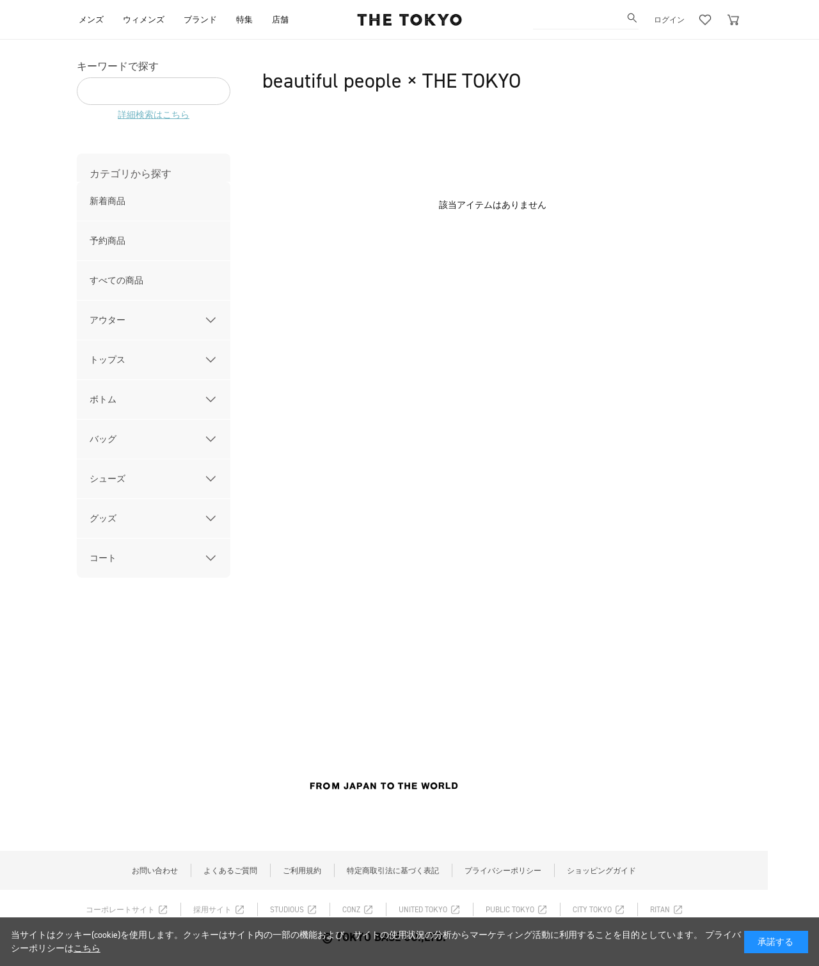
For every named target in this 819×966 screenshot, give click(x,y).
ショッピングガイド (601, 871)
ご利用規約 (302, 871)
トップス (107, 360)
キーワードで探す (118, 66)
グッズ (103, 518)
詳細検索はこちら (153, 115)
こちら (87, 948)
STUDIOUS (287, 910)
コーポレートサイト (120, 910)
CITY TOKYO (592, 910)
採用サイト (212, 910)
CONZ (351, 910)
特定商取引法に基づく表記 (393, 871)
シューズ (107, 479)
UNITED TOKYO (423, 910)
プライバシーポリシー (503, 871)
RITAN (660, 910)
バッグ (103, 439)
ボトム (103, 399)
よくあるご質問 (230, 871)
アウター (107, 320)
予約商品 (107, 241)
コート (103, 558)
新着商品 (107, 201)
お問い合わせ (155, 871)
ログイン (669, 20)
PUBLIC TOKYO (510, 910)
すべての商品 (116, 280)
